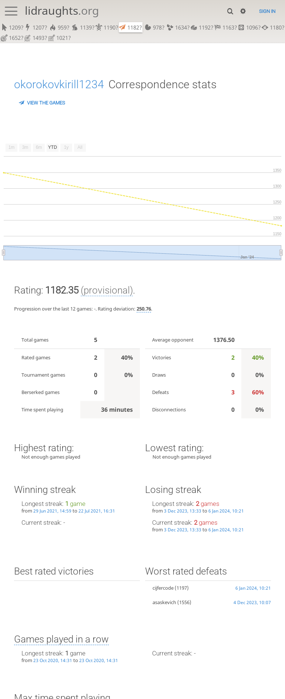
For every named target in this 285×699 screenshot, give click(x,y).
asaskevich (164, 603)
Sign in (267, 11)
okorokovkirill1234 (59, 85)
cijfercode (163, 589)
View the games (46, 104)
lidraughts (62, 10)
